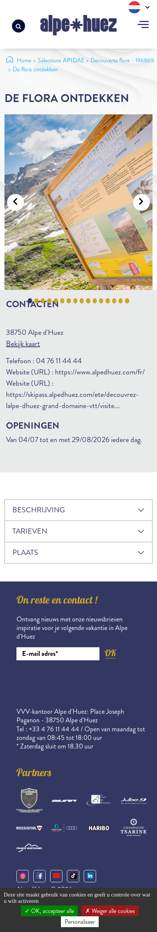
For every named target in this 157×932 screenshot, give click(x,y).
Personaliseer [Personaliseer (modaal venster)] (80, 921)
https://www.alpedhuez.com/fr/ (100, 372)
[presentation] (73, 680)
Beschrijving (38, 509)
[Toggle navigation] (143, 25)
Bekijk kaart (23, 343)
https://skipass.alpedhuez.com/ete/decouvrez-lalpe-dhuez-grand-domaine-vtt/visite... (72, 400)
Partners (34, 774)
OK (110, 653)
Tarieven (29, 531)
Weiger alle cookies (110, 911)
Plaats (25, 552)
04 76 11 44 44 (59, 360)
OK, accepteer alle (49, 911)
